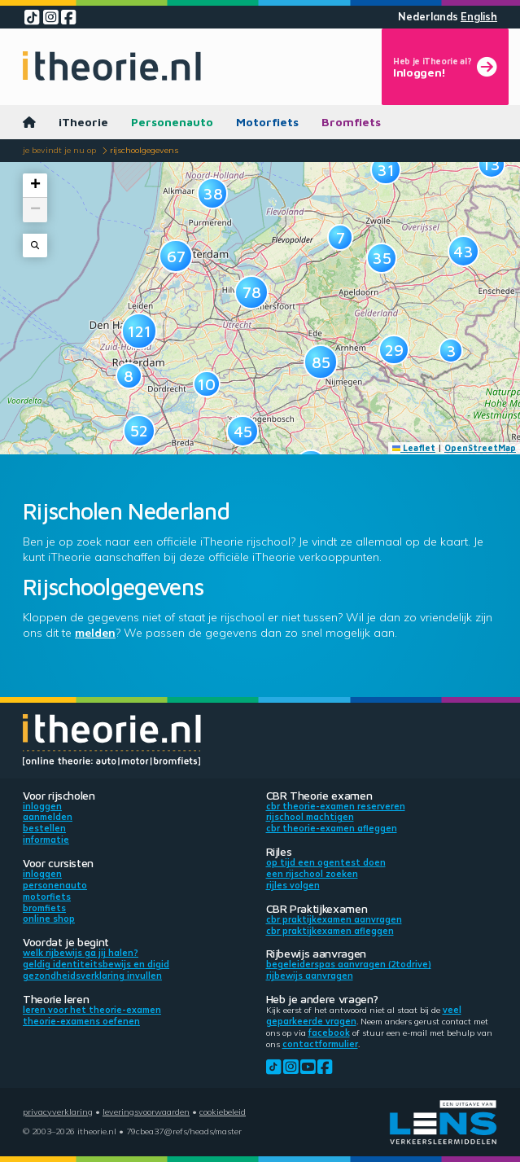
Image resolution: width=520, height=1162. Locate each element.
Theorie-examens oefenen (81, 1021)
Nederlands (428, 16)
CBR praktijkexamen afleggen (330, 930)
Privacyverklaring (58, 1111)
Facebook (329, 1032)
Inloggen (42, 806)
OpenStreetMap (480, 448)
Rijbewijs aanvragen (309, 975)
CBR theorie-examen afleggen (331, 828)
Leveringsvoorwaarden (146, 1111)
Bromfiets (351, 122)
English (479, 16)
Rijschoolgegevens (144, 150)
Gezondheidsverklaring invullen (92, 975)
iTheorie (83, 122)
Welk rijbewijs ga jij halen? (80, 952)
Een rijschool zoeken (312, 873)
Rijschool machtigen (310, 816)
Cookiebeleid (222, 1111)
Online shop (49, 918)
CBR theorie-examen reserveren (335, 806)
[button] (129, 375)
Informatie (46, 839)
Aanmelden (47, 816)
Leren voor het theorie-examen (92, 1009)
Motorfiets (267, 122)
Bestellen (44, 828)
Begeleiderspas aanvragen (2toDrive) (348, 964)
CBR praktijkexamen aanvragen (334, 919)
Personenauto (172, 122)
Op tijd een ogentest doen (326, 862)
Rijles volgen (293, 885)
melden (95, 632)
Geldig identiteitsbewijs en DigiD (96, 964)
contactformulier (320, 1044)
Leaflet (414, 448)
